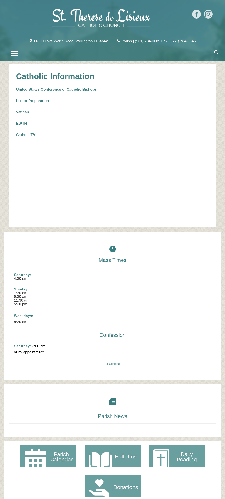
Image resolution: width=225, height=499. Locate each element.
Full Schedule (112, 363)
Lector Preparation (32, 101)
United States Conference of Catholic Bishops (56, 89)
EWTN (22, 123)
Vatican (22, 112)
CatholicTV (26, 135)
